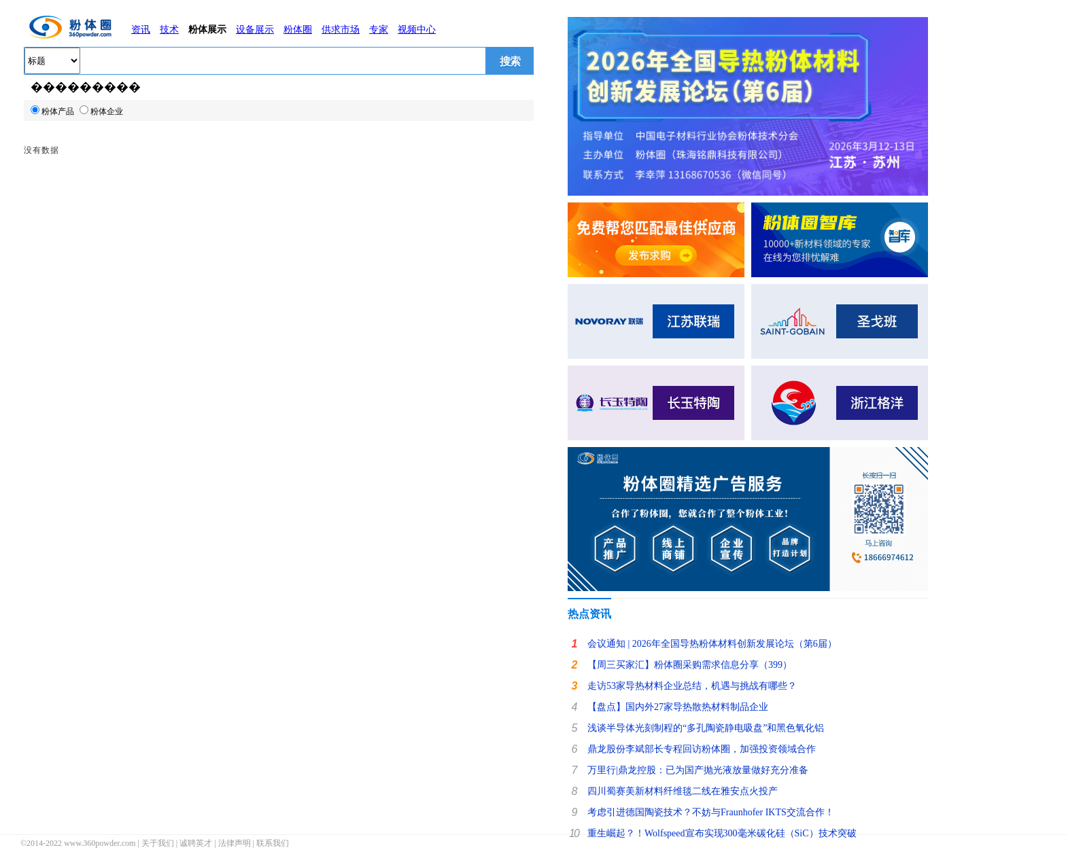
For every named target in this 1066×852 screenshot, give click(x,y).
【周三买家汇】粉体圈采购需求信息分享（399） (689, 665)
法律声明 (234, 843)
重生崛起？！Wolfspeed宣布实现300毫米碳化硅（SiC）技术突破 (722, 833)
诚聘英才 (195, 843)
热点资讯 (589, 614)
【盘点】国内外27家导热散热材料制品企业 (677, 707)
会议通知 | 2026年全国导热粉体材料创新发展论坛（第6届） (712, 644)
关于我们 (157, 843)
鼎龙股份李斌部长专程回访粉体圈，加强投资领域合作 (701, 749)
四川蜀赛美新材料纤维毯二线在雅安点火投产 (682, 791)
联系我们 (272, 843)
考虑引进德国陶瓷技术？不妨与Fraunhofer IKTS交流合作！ (710, 812)
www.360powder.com (99, 843)
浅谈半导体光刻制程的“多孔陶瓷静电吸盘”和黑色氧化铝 (705, 728)
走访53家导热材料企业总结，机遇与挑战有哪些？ (692, 686)
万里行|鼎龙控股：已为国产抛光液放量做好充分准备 (697, 770)
